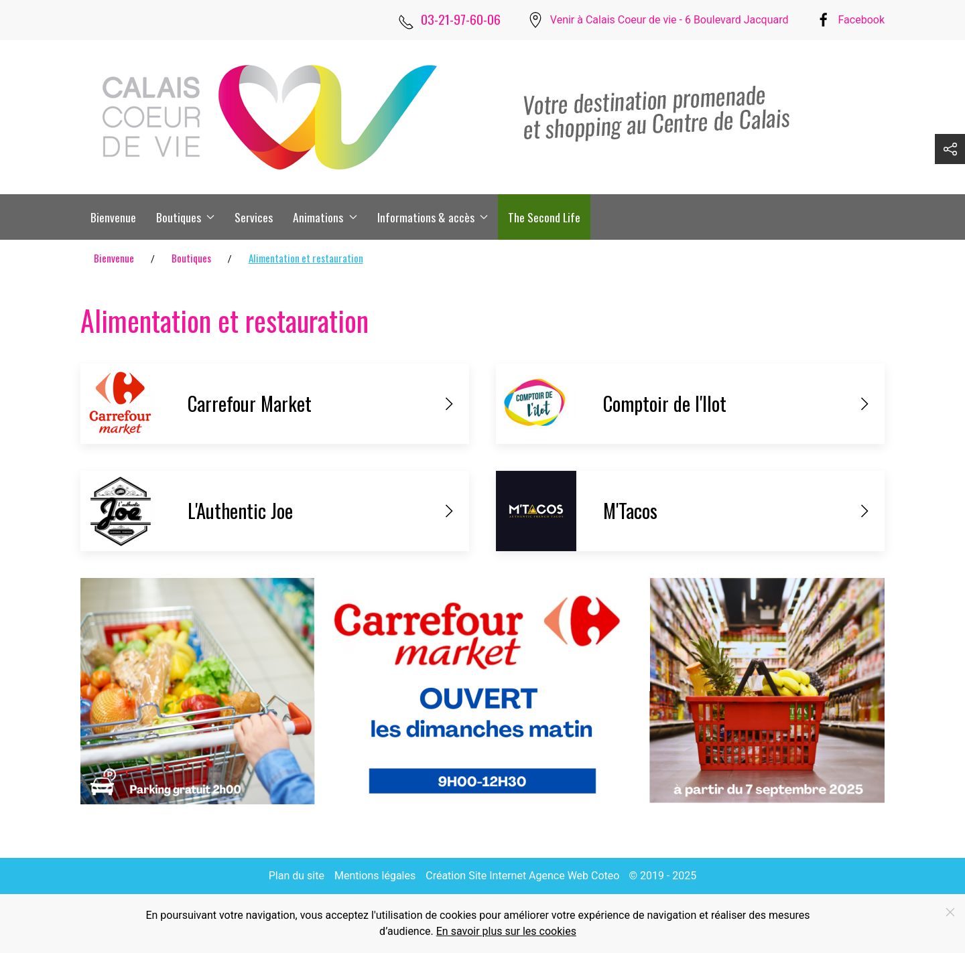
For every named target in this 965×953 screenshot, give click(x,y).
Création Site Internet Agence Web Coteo (522, 875)
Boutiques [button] (185, 217)
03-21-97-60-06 (461, 19)
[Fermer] (950, 912)
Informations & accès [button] (432, 217)
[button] (950, 149)
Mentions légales (374, 875)
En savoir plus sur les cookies (506, 931)
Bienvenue (113, 217)
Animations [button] (325, 217)
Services (254, 217)
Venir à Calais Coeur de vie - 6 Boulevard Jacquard (669, 19)
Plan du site (296, 875)
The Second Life (544, 217)
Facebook (861, 19)
